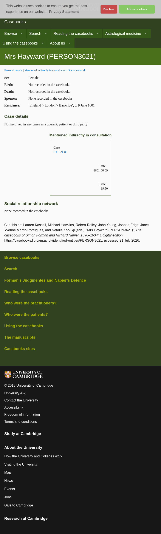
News (8, 481)
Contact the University (21, 400)
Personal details (13, 70)
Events (9, 489)
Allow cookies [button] (137, 9)
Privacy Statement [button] (64, 12)
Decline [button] (108, 9)
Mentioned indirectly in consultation (45, 70)
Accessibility (13, 407)
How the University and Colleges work (33, 456)
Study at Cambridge (22, 434)
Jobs (8, 497)
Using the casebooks (20, 43)
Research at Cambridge (26, 518)
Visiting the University (20, 464)
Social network (76, 70)
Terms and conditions (20, 421)
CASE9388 (60, 152)
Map (7, 472)
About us (57, 43)
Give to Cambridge (18, 505)
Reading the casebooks (73, 33)
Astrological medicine (123, 33)
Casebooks (15, 21)
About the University (23, 447)
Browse (10, 33)
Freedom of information (22, 414)
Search (35, 33)
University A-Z (15, 393)
